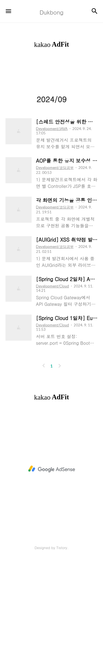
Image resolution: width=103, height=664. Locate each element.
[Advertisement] (51, 116)
